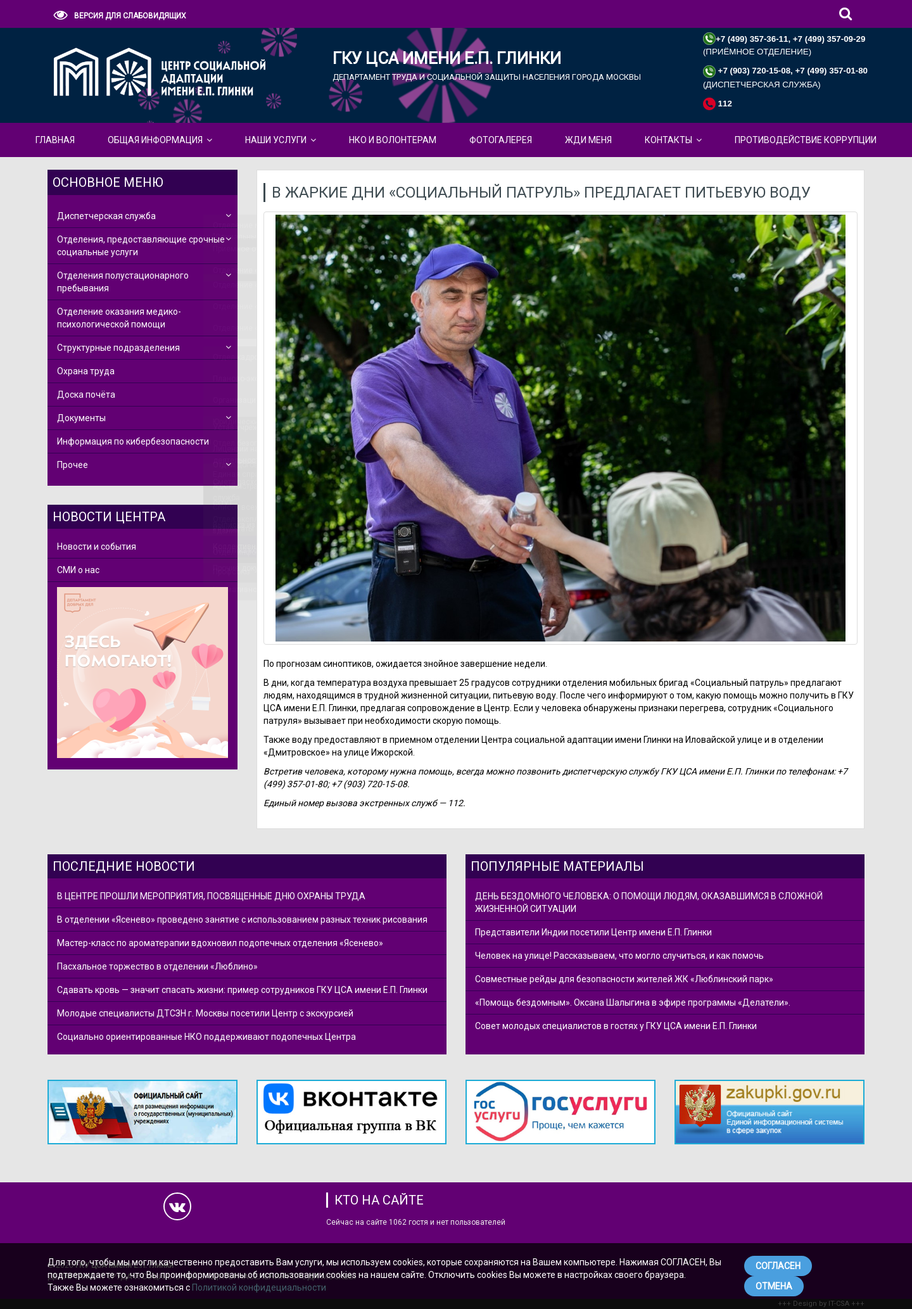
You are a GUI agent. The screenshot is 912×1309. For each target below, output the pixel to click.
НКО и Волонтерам (392, 140)
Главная (55, 140)
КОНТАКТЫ (668, 140)
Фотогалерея (500, 140)
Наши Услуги (276, 140)
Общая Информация (155, 140)
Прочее (72, 465)
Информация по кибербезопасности (133, 441)
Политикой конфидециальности (259, 1287)
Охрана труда (86, 371)
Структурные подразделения (118, 348)
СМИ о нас (78, 570)
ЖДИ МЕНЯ (588, 140)
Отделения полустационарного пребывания (123, 281)
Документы (81, 418)
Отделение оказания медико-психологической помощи (119, 318)
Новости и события (96, 546)
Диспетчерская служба (106, 216)
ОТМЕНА (774, 1286)
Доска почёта (86, 394)
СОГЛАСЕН (778, 1266)
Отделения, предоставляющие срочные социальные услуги (141, 245)
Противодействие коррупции (806, 140)
